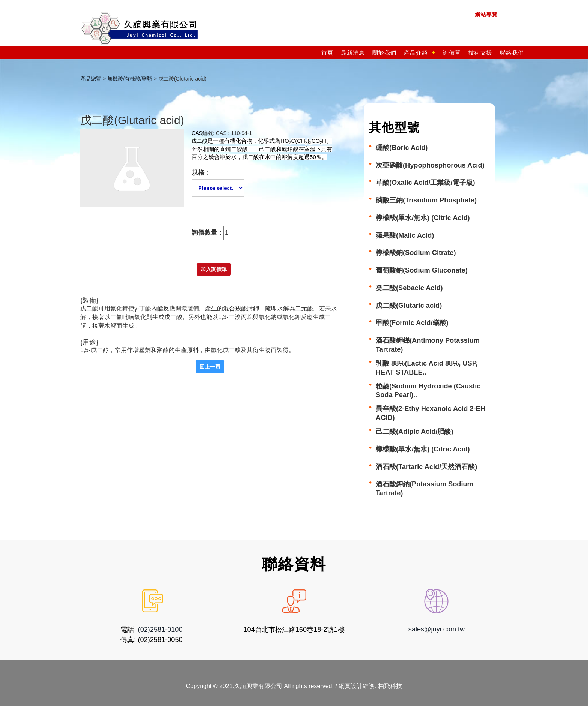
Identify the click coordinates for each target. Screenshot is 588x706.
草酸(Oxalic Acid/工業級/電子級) (425, 182)
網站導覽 (486, 14)
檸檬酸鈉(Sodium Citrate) (416, 252)
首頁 (327, 52)
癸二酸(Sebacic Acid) (409, 288)
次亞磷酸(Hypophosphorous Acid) (430, 165)
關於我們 (384, 52)
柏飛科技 (390, 685)
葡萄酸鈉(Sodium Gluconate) (422, 270)
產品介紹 (416, 52)
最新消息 (353, 52)
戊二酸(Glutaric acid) (409, 305)
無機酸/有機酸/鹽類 (129, 79)
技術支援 (480, 52)
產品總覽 (90, 79)
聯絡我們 (512, 52)
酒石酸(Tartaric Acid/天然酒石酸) (426, 467)
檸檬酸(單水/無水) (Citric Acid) (423, 218)
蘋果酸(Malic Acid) (405, 235)
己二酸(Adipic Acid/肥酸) (414, 431)
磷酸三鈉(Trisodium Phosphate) (426, 200)
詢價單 (452, 52)
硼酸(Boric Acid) (402, 147)
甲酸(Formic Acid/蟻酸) (412, 323)
